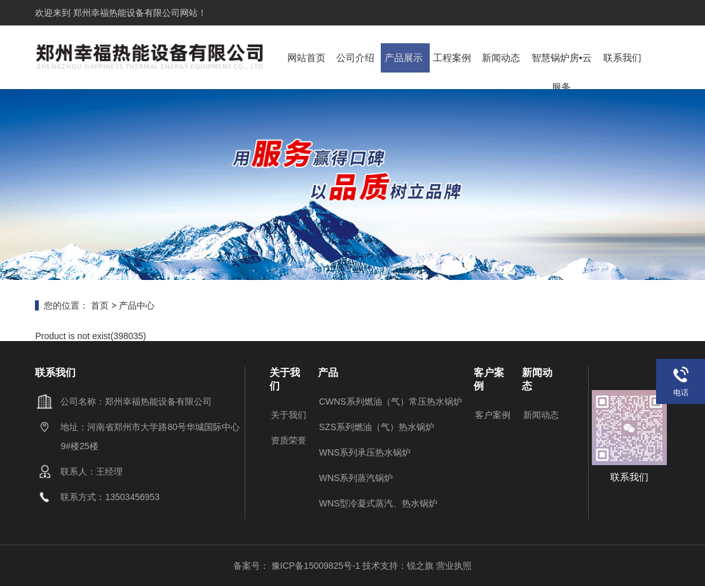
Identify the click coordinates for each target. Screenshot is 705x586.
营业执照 (454, 566)
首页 (100, 305)
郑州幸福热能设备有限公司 (125, 13)
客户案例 (492, 415)
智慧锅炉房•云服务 (563, 71)
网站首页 (308, 57)
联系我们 (624, 57)
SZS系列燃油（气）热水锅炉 (376, 427)
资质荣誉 (288, 440)
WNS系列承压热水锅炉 (365, 452)
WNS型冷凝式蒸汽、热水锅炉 (378, 503)
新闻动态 (502, 57)
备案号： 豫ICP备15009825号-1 (298, 566)
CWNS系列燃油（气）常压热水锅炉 (390, 401)
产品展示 (406, 57)
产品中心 (136, 305)
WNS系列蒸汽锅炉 (356, 478)
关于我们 (288, 415)
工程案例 (454, 57)
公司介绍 (357, 57)
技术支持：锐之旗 (398, 566)
